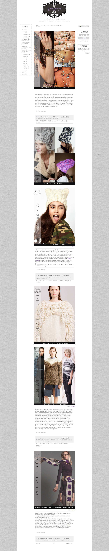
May (24, 61)
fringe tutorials (63, 439)
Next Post (38, 543)
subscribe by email (84, 41)
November (25, 36)
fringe (57, 439)
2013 (23, 72)
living (63, 21)
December (25, 34)
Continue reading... (41, 111)
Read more (88, 53)
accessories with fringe (49, 439)
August (25, 56)
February (25, 66)
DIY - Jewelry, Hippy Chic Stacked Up (49, 25)
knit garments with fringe (42, 441)
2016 (23, 31)
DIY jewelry (55, 118)
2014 (23, 70)
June (24, 59)
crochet (45, 277)
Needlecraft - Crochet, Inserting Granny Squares (26, 51)
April (24, 63)
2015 (23, 32)
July (24, 58)
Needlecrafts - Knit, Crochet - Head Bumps (52, 121)
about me (68, 21)
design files (58, 21)
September (25, 54)
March (24, 65)
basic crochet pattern (49, 540)
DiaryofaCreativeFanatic (46, 116)
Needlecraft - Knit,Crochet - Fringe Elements (53, 280)
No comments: (56, 275)
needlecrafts (42, 21)
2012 (23, 74)
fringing (70, 439)
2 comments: (56, 438)
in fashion (51, 21)
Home (53, 543)
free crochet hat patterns (62, 277)
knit (46, 278)
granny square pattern (64, 540)
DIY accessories (48, 118)
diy (47, 21)
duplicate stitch (52, 277)
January (25, 68)
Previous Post (69, 543)
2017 (23, 29)
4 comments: (56, 116)
